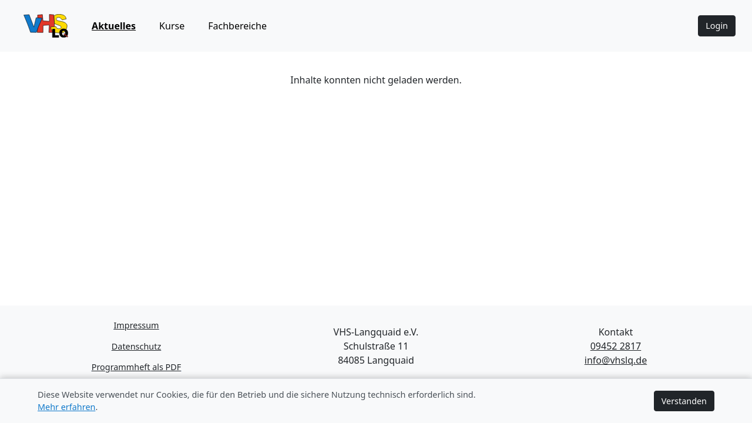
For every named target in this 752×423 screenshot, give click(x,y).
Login (717, 25)
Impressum (136, 325)
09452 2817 (616, 346)
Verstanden (684, 401)
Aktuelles (114, 25)
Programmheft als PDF (137, 366)
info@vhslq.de (616, 360)
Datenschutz (136, 346)
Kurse (171, 25)
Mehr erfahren (66, 406)
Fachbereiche (237, 25)
